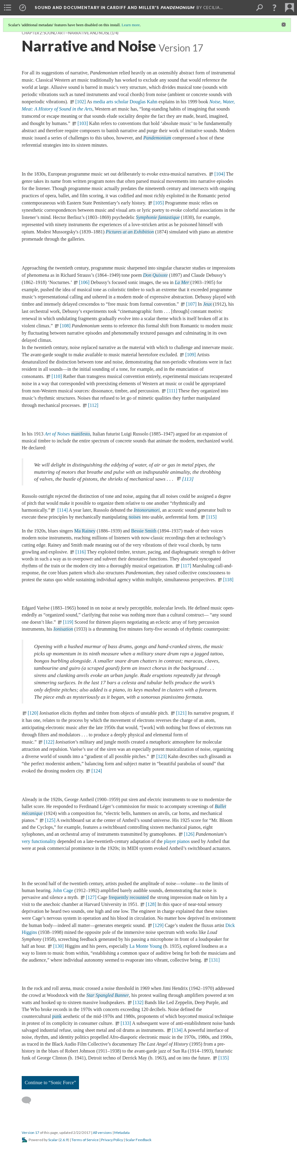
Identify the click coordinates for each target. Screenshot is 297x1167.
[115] (211, 517)
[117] (186, 565)
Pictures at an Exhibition (130, 231)
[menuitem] (7, 7)
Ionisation (63, 629)
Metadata (122, 1132)
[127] (91, 897)
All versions (102, 1132)
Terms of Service (85, 1139)
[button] (274, 7)
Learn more (131, 25)
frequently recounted (129, 897)
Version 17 (30, 1132)
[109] (190, 354)
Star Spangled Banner (107, 995)
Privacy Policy (112, 1139)
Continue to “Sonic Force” (50, 1082)
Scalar (53, 1139)
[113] (188, 479)
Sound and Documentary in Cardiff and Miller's (114, 7)
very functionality (39, 841)
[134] (177, 1030)
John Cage (63, 890)
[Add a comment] (29, 1100)
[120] (33, 713)
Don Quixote (155, 275)
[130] (58, 946)
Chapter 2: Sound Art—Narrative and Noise (66, 33)
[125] (50, 820)
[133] (126, 1023)
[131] (214, 960)
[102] (80, 101)
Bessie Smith (143, 530)
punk (57, 1016)
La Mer (183, 282)
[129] (158, 925)
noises (135, 517)
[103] (82, 123)
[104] (219, 173)
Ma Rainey (85, 530)
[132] (138, 1002)
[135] (223, 1057)
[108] (65, 325)
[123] (161, 756)
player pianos (177, 841)
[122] (49, 741)
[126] (189, 834)
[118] (228, 579)
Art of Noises (57, 433)
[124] (97, 770)
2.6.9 (64, 1139)
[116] (80, 551)
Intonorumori (147, 510)
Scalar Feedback (138, 1139)
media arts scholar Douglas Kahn (125, 101)
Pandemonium (157, 137)
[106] (84, 282)
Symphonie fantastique (158, 217)
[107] (191, 304)
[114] (62, 510)
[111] (172, 390)
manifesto (80, 433)
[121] (181, 713)
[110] (57, 376)
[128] (151, 904)
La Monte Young (145, 946)
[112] (93, 405)
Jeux (208, 304)
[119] (68, 622)
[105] (158, 202)
